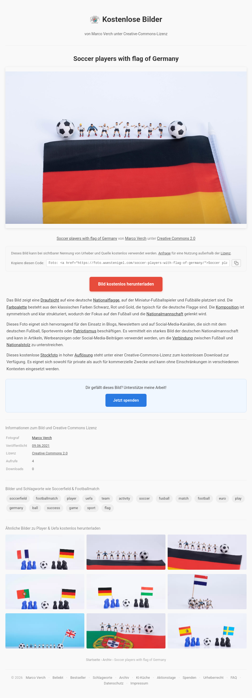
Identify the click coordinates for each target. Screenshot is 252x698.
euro (222, 499)
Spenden (190, 678)
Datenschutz (113, 684)
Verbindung (182, 338)
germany (16, 509)
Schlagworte (102, 678)
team (106, 499)
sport (91, 509)
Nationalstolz (18, 345)
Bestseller (78, 678)
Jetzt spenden (126, 401)
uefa (88, 499)
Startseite (93, 661)
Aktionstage (166, 678)
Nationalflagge (106, 301)
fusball (164, 499)
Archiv (106, 661)
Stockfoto (49, 355)
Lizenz (226, 253)
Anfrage (164, 253)
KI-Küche (143, 678)
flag (108, 509)
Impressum (139, 684)
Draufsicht (50, 301)
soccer (144, 499)
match (184, 499)
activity (124, 499)
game (73, 509)
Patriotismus (84, 331)
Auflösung (83, 355)
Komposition (227, 308)
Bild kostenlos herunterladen (126, 284)
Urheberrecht (213, 678)
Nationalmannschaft (165, 314)
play (238, 499)
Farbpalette (16, 308)
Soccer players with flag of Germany (87, 238)
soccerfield (18, 499)
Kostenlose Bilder (126, 19)
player (72, 499)
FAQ (234, 678)
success (53, 509)
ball (35, 509)
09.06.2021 (40, 446)
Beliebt (57, 678)
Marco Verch (136, 238)
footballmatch (47, 499)
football (204, 499)
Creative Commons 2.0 (176, 238)
